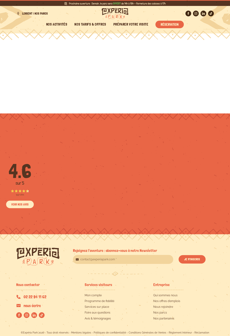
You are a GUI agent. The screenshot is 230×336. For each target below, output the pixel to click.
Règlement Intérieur (180, 332)
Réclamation (201, 332)
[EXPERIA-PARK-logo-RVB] (115, 9)
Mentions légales (81, 332)
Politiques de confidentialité (110, 332)
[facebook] (188, 13)
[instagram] (196, 13)
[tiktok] (211, 13)
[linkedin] (203, 13)
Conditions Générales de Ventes (147, 332)
